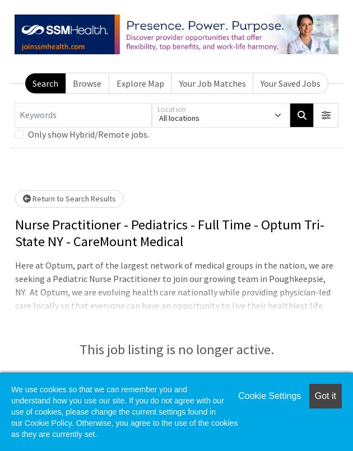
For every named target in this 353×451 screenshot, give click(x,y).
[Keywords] (83, 115)
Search (45, 83)
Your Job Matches (212, 83)
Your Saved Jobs (291, 83)
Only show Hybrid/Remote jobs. (88, 134)
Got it (325, 396)
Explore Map (140, 83)
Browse (87, 83)
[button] (326, 115)
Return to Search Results (69, 199)
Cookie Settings (269, 396)
